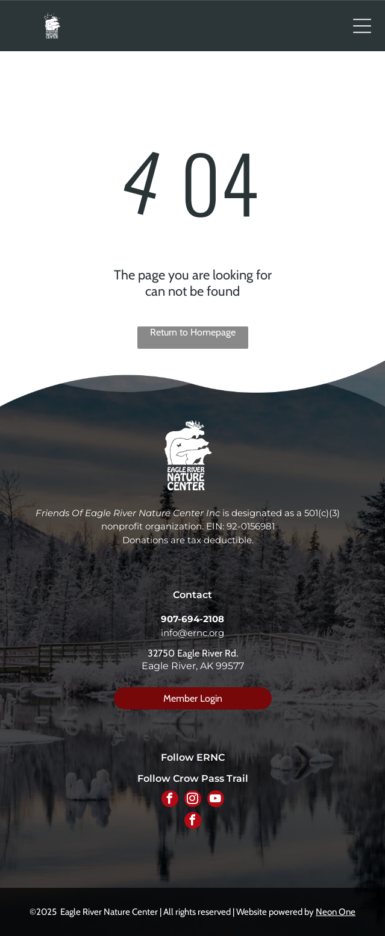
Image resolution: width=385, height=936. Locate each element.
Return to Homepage (193, 332)
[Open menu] (362, 26)
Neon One (335, 911)
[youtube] (215, 800)
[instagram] (192, 800)
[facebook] (169, 800)
